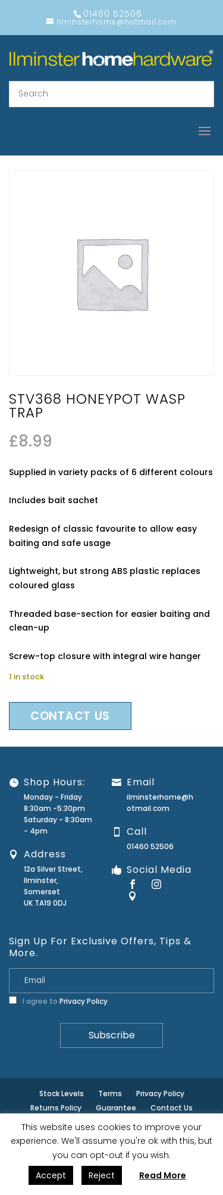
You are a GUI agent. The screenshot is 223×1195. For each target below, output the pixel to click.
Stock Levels (61, 1093)
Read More (162, 1175)
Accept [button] (51, 1175)
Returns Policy (55, 1108)
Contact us (70, 716)
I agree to (58, 1001)
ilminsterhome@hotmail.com (160, 802)
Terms (110, 1093)
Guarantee (116, 1108)
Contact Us (171, 1108)
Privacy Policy (83, 1001)
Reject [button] (102, 1175)
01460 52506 (150, 846)
